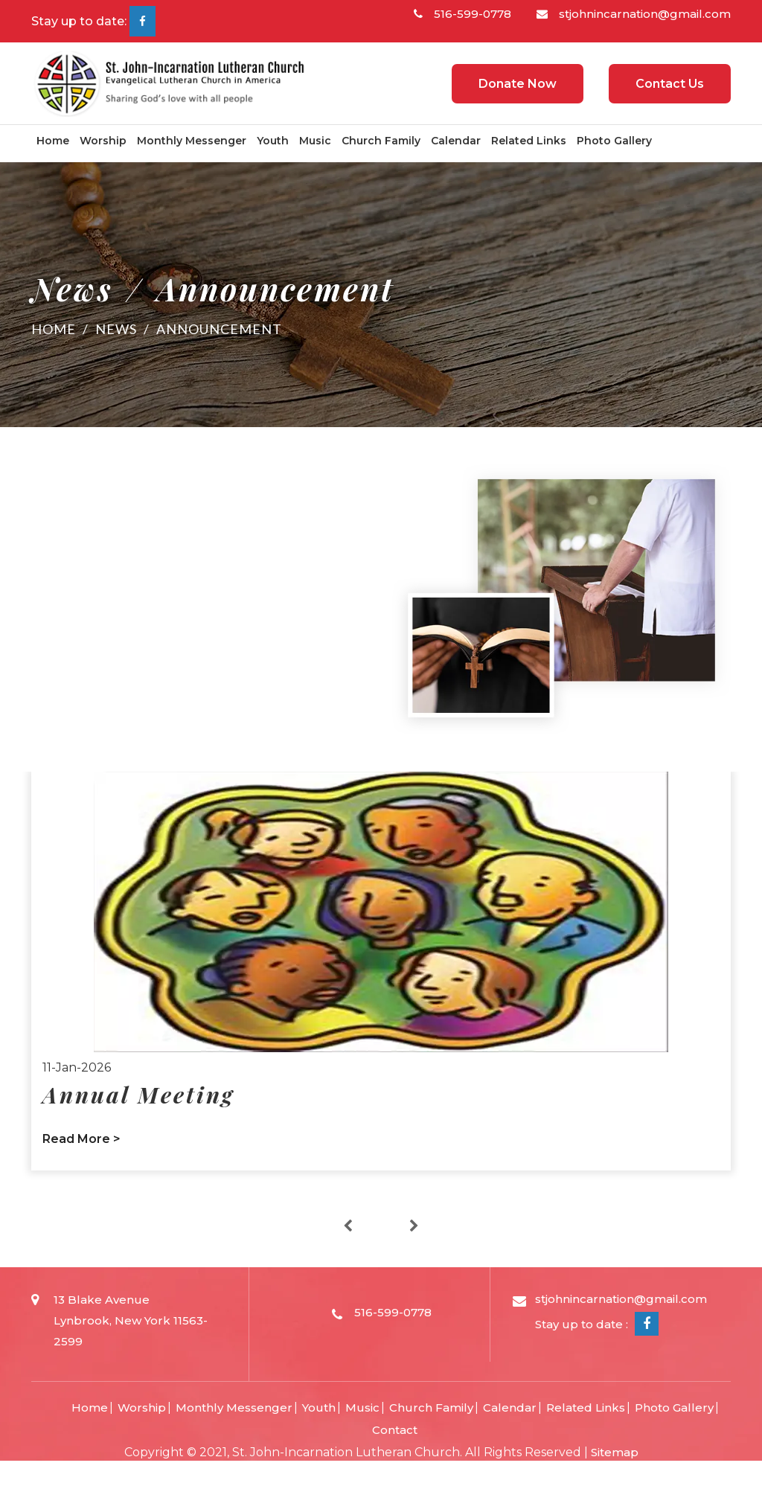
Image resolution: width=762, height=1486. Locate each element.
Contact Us (669, 84)
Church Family (381, 140)
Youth (273, 140)
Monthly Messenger (191, 140)
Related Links (528, 140)
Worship (103, 140)
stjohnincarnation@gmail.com (634, 14)
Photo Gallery (614, 140)
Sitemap (614, 1452)
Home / (63, 329)
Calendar (456, 140)
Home (52, 140)
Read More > (81, 1139)
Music (315, 140)
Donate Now (517, 84)
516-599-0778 (462, 14)
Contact (394, 1430)
